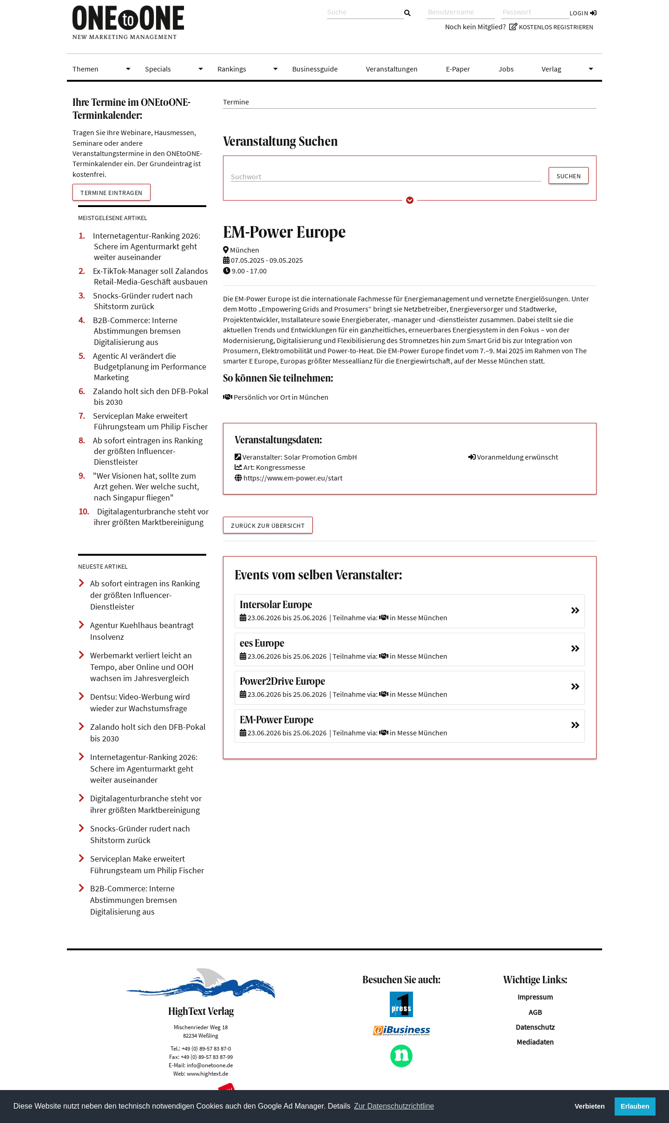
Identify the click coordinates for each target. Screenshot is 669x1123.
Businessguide (315, 68)
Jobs (506, 68)
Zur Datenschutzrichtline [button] (394, 1106)
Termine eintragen (111, 192)
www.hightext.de (207, 1073)
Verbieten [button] (590, 1106)
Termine (236, 101)
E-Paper (458, 68)
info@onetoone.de (210, 1065)
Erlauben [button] (635, 1106)
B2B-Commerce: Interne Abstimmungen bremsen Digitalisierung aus (137, 331)
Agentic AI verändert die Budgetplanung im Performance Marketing (149, 367)
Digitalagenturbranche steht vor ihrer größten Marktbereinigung (151, 516)
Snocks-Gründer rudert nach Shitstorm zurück (143, 301)
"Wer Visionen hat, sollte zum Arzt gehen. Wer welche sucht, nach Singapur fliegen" (146, 486)
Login (583, 13)
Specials (175, 69)
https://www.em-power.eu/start (288, 477)
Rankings (249, 69)
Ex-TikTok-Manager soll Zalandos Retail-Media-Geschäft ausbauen (150, 276)
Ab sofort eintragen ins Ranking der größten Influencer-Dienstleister (148, 451)
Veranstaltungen (392, 68)
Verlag (569, 69)
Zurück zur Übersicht (268, 525)
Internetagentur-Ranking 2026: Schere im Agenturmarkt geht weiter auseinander (146, 246)
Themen (103, 69)
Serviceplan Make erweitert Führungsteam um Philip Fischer (150, 421)
